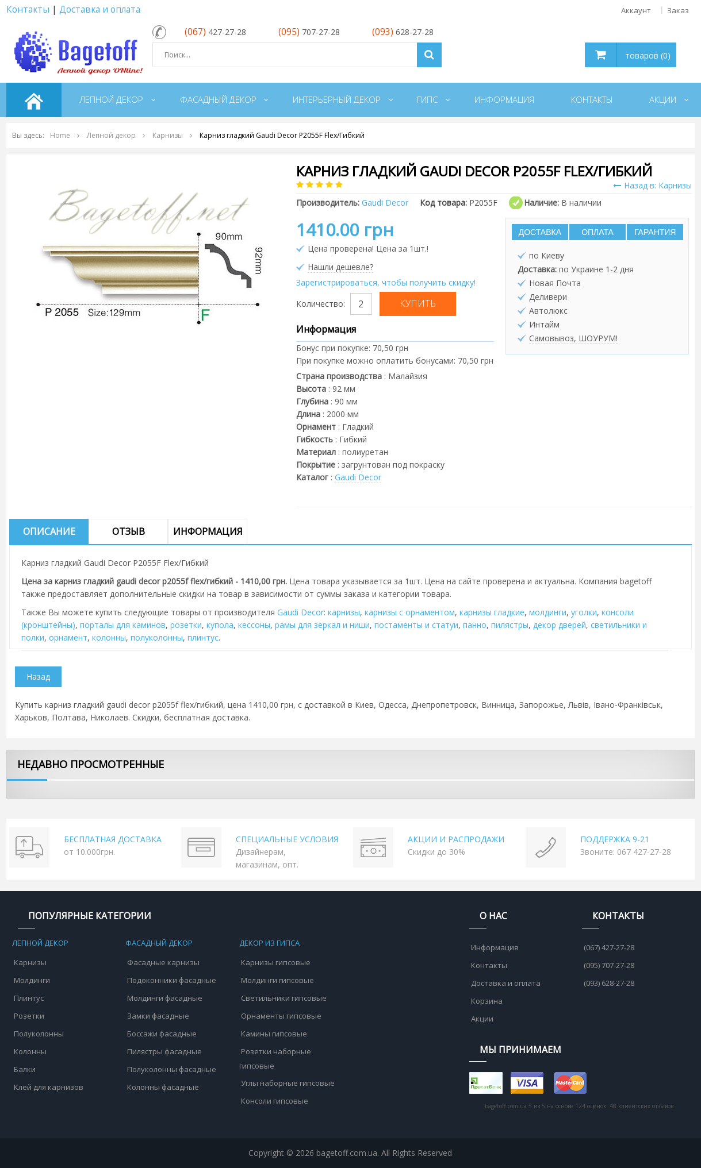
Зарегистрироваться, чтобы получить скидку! (386, 282)
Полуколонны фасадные (171, 1069)
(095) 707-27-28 (609, 965)
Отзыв (128, 531)
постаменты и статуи (416, 624)
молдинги (547, 612)
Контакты (27, 9)
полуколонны (157, 637)
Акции (482, 1018)
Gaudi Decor (358, 477)
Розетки (29, 1016)
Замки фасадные (158, 1016)
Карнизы (30, 962)
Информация (208, 531)
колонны (109, 637)
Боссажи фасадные (162, 1033)
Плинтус (29, 998)
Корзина (487, 1001)
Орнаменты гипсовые (281, 1016)
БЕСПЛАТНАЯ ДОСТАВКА (113, 839)
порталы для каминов (123, 624)
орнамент (68, 637)
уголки (584, 612)
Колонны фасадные (163, 1087)
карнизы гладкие (491, 612)
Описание (49, 531)
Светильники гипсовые (284, 998)
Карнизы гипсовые (276, 962)
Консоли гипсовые (274, 1101)
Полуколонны (39, 1033)
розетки (186, 624)
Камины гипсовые (274, 1033)
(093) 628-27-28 (609, 983)
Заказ (678, 10)
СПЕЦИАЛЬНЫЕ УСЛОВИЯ (287, 839)
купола (219, 624)
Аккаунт (636, 10)
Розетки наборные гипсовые (275, 1058)
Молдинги (32, 980)
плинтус (203, 637)
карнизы (344, 612)
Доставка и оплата (99, 9)
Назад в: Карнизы (652, 185)
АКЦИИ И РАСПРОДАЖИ (456, 839)
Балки (25, 1069)
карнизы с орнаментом (410, 612)
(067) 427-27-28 (609, 947)
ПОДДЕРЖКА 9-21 (614, 839)
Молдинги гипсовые (277, 980)
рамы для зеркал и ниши (322, 624)
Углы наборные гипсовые (288, 1083)
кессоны (254, 624)
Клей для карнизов (48, 1087)
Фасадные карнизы (163, 962)
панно (475, 624)
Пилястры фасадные (164, 1051)
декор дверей (559, 624)
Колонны (30, 1051)
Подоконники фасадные (171, 980)
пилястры (509, 624)
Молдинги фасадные (164, 998)
